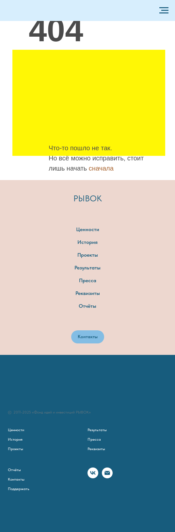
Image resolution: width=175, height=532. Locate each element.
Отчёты (87, 306)
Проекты (87, 255)
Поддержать (18, 488)
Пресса (87, 280)
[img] (88, 103)
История (87, 242)
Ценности (87, 229)
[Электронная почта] (107, 476)
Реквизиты (87, 293)
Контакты (16, 479)
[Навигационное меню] (163, 10)
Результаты (87, 268)
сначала (101, 168)
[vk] (93, 476)
